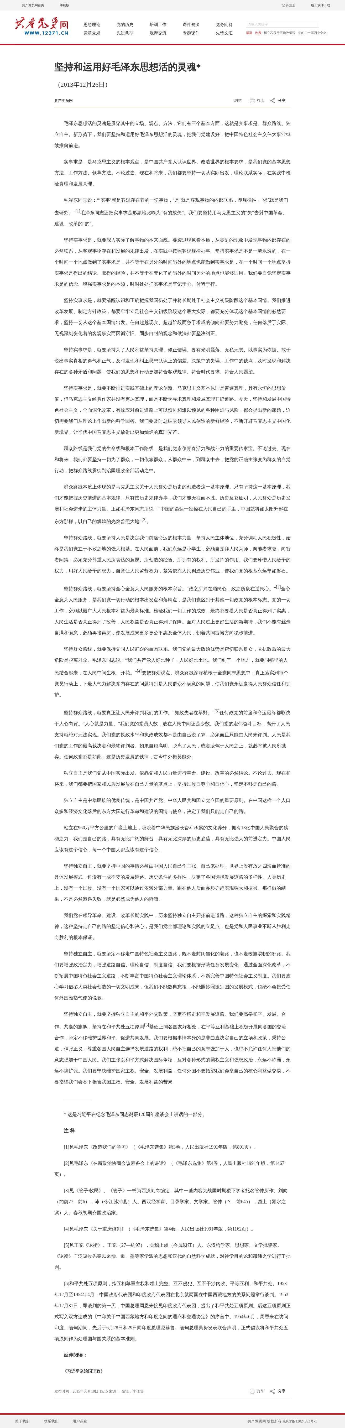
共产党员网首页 (33, 5)
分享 (281, 100)
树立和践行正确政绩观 (279, 33)
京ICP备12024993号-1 (300, 1421)
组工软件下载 (320, 5)
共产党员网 (63, 101)
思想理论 (91, 24)
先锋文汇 (224, 33)
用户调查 (79, 1421)
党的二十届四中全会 (312, 33)
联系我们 (51, 1421)
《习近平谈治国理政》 (84, 1371)
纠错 (238, 100)
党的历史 (125, 24)
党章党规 (91, 33)
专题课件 (191, 33)
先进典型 (125, 33)
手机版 (64, 5)
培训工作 (158, 24)
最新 (249, 33)
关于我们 (22, 1421)
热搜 (258, 33)
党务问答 (224, 24)
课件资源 (191, 24)
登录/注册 (288, 5)
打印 (260, 100)
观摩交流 (158, 33)
